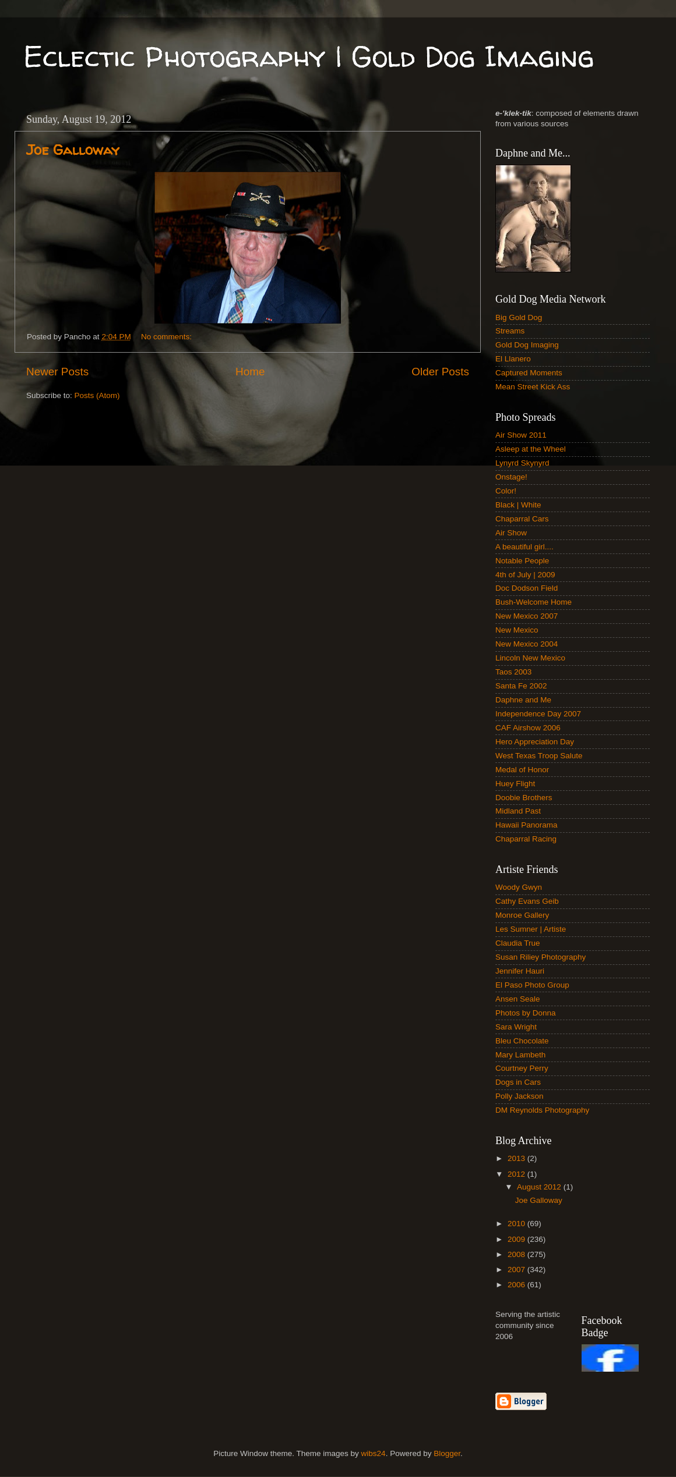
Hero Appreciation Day (534, 741)
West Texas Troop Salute (539, 755)
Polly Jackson (519, 1096)
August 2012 (540, 1187)
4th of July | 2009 (525, 574)
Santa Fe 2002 (521, 685)
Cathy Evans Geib (527, 901)
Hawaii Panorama (526, 825)
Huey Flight (515, 783)
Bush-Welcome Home (533, 602)
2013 (517, 1158)
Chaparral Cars (522, 518)
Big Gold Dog (518, 317)
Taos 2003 (513, 672)
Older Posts (440, 371)
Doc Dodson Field (526, 588)
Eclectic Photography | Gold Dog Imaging (308, 56)
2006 (517, 1284)
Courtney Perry (521, 1068)
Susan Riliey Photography (540, 957)
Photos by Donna (525, 1013)
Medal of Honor (522, 769)
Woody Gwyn (518, 887)
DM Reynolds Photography (542, 1110)
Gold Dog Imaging (527, 344)
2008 (517, 1254)
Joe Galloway (73, 149)
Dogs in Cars (518, 1082)
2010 (517, 1223)
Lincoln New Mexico (530, 658)
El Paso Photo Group (532, 985)
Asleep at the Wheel (530, 449)
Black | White (518, 504)
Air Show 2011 (521, 435)
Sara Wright (516, 1026)
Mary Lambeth (520, 1054)
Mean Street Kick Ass (532, 386)
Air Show (511, 532)
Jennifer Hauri (519, 971)
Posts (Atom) (97, 395)
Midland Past (518, 811)
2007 (517, 1269)
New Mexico (516, 630)
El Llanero (513, 358)
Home (250, 371)
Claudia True (517, 943)
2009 (517, 1239)
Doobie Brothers (523, 797)
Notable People (522, 560)
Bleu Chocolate (522, 1040)
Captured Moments (528, 372)
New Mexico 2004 (526, 644)
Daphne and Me (523, 699)
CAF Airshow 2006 (528, 727)
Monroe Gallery (522, 915)
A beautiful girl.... (524, 546)
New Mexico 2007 (526, 616)
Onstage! (511, 477)
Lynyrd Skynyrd (522, 463)
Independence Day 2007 (538, 713)
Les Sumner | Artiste (530, 929)
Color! (505, 491)
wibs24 (373, 1453)
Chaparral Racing (526, 839)
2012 (517, 1174)
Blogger (447, 1453)
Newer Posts (57, 371)
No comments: (167, 336)
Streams (509, 330)
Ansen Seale (517, 999)
